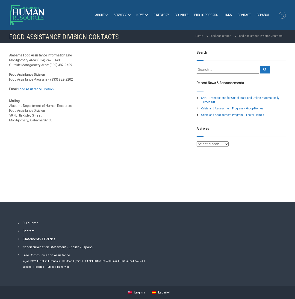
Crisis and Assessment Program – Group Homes (232, 108)
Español (87, 247)
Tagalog (39, 266)
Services (120, 15)
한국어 (107, 261)
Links (228, 15)
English (42, 261)
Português (126, 261)
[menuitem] (263, 15)
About (100, 15)
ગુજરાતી (78, 261)
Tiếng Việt (63, 266)
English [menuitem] (139, 292)
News (140, 15)
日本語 (97, 261)
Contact (244, 15)
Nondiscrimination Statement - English (51, 247)
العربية (26, 261)
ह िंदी (88, 261)
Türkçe (50, 266)
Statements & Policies (39, 239)
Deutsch (67, 261)
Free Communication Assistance (46, 255)
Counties (182, 15)
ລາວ (115, 261)
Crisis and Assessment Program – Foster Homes (232, 115)
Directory (161, 15)
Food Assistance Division (36, 89)
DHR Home (30, 223)
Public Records (206, 15)
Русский (139, 261)
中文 (33, 261)
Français (55, 261)
